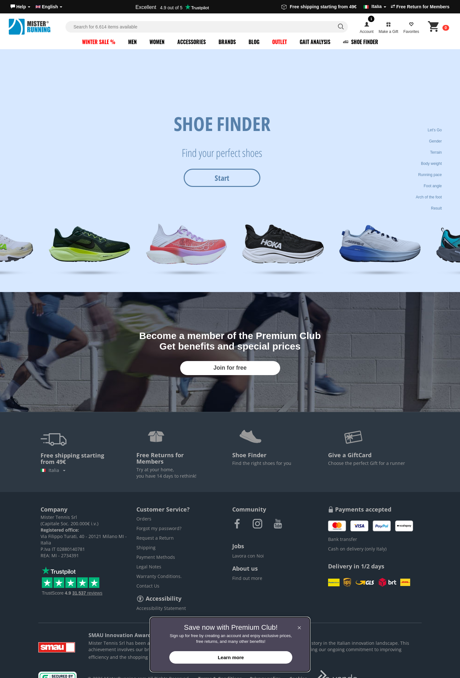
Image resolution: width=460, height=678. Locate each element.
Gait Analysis (315, 42)
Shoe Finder (360, 42)
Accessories (191, 42)
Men (132, 42)
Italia (53, 470)
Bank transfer (342, 539)
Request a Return (155, 538)
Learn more (231, 657)
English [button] (48, 6)
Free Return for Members (420, 6)
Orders (143, 519)
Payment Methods (155, 557)
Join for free (230, 368)
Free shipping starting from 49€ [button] (333, 7)
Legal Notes (148, 567)
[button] (20, 6)
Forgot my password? (158, 528)
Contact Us (147, 586)
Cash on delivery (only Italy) (357, 549)
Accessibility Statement (161, 608)
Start (222, 178)
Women (157, 42)
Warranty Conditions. (159, 576)
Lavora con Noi (248, 556)
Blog (254, 42)
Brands (227, 42)
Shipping (146, 547)
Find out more (247, 578)
